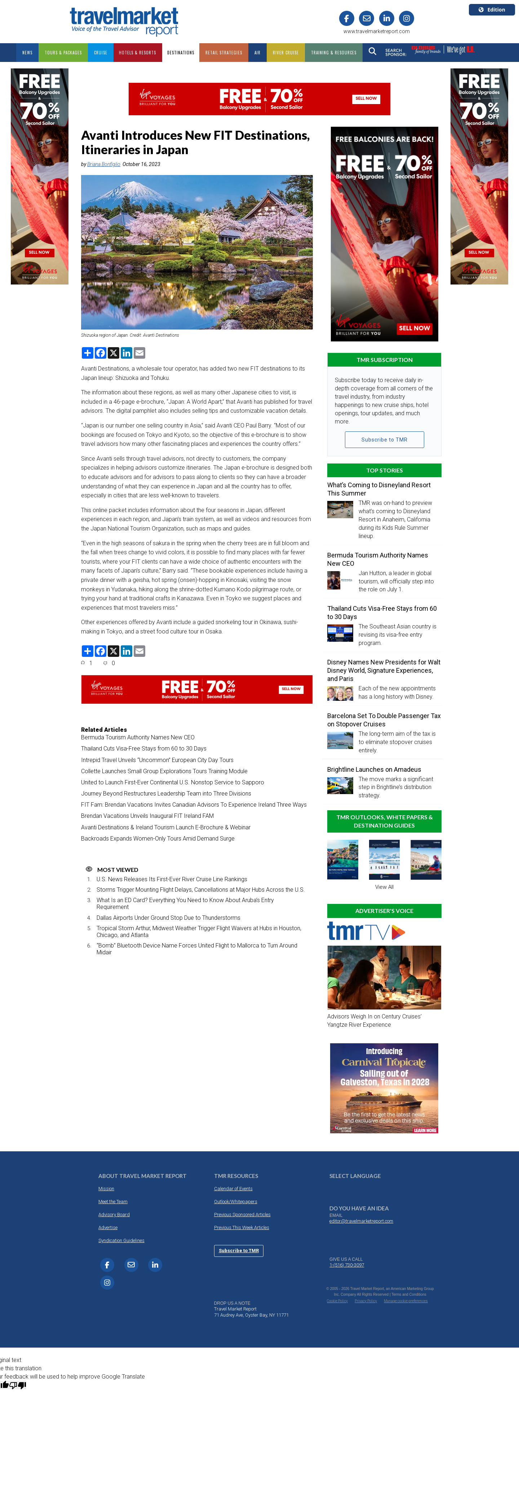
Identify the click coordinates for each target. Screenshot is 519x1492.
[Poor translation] (17, 1385)
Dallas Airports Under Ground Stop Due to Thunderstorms (168, 917)
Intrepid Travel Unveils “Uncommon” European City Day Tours (157, 760)
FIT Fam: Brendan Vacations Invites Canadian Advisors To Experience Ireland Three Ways (194, 804)
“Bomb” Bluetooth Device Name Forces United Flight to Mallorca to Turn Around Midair (197, 949)
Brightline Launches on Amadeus (374, 769)
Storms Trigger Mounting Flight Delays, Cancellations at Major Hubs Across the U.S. (201, 889)
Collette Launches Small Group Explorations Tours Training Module (164, 771)
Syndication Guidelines (121, 1240)
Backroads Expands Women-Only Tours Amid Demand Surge (158, 838)
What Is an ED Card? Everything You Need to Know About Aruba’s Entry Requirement (185, 903)
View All (384, 887)
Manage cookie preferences (406, 1301)
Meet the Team (113, 1201)
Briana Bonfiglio (103, 164)
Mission (106, 1188)
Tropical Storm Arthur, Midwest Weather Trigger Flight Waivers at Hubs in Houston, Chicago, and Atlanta (199, 931)
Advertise (107, 1227)
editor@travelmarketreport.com (361, 1221)
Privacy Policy (366, 1301)
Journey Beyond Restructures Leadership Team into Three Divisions (166, 793)
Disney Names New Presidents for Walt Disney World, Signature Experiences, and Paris (383, 670)
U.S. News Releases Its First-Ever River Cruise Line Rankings (172, 879)
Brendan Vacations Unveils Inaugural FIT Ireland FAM (147, 815)
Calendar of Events (233, 1188)
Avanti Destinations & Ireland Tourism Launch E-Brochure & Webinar (165, 827)
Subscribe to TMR (384, 440)
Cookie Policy (337, 1301)
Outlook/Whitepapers (235, 1201)
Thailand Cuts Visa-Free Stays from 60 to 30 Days (144, 748)
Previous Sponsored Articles (242, 1214)
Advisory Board (114, 1214)
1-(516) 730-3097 (346, 1265)
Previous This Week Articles (241, 1227)
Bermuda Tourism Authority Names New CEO (138, 737)
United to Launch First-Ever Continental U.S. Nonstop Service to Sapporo (172, 782)
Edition (492, 9)
